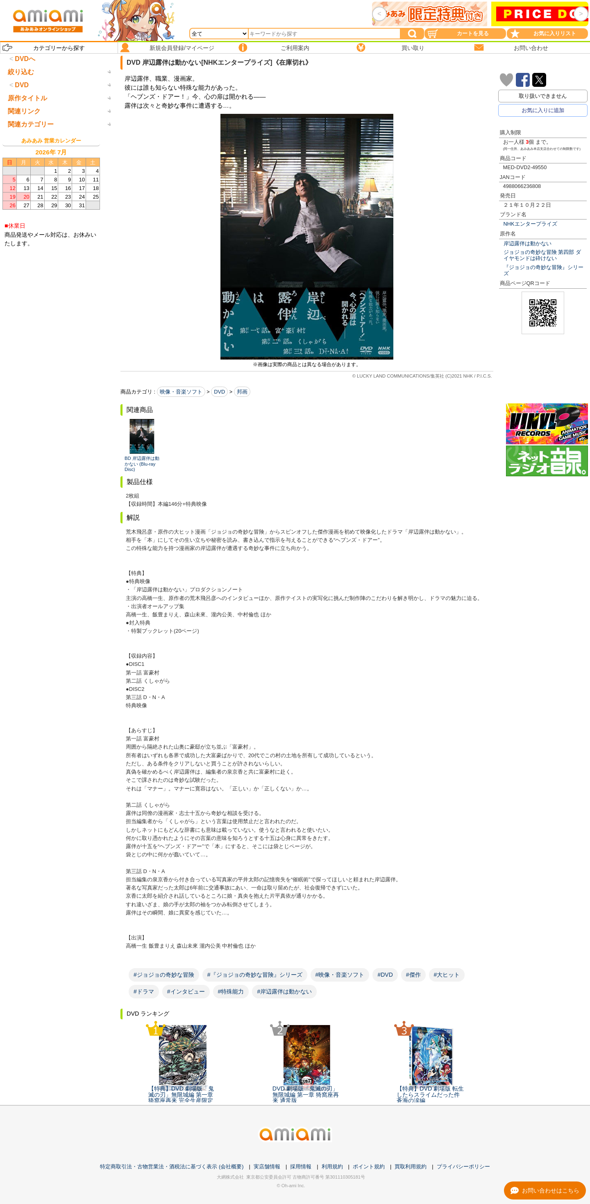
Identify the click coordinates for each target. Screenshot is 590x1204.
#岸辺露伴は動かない (284, 991)
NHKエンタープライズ (530, 224)
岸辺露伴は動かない (527, 243)
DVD (219, 392)
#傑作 (413, 974)
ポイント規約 (369, 1166)
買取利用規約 (411, 1166)
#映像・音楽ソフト (340, 974)
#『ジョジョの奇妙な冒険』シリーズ (254, 974)
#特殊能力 (231, 991)
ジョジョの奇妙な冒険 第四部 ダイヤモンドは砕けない (542, 255)
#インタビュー (186, 991)
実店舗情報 (267, 1166)
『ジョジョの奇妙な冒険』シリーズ (543, 270)
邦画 (242, 392)
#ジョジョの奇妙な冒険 (164, 974)
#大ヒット (447, 974)
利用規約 (332, 1166)
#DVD (385, 974)
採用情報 (300, 1166)
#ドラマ (144, 991)
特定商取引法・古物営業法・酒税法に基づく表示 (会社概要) (171, 1166)
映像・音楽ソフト (181, 392)
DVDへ (25, 58)
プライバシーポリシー (463, 1166)
